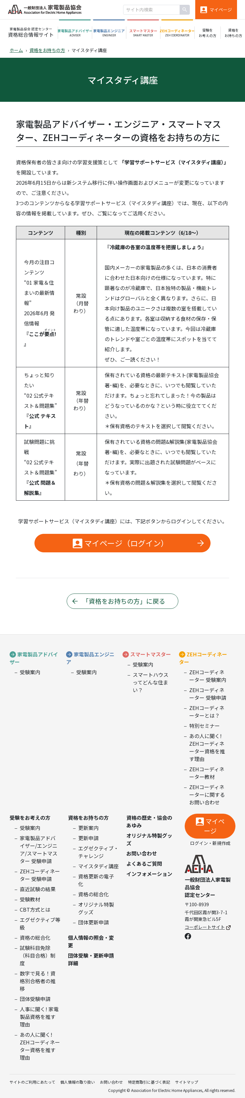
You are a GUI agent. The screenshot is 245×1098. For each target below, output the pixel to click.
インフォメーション (149, 874)
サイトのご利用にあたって (32, 1082)
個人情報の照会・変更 (91, 941)
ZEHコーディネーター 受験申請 (207, 693)
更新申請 (88, 838)
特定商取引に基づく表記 (149, 1082)
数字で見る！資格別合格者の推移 (38, 980)
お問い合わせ (141, 853)
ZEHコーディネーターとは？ (206, 711)
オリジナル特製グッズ (96, 908)
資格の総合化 (35, 937)
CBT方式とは (35, 909)
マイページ (214, 826)
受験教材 (30, 899)
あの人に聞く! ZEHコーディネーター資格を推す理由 (207, 747)
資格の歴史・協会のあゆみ (149, 821)
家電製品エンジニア (90, 658)
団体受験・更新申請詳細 (91, 959)
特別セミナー (204, 725)
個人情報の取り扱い (77, 1082)
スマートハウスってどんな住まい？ (150, 682)
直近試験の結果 (38, 889)
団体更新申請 (93, 922)
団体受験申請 (35, 999)
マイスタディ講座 (98, 866)
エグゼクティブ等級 (40, 923)
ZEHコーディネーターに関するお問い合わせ (207, 794)
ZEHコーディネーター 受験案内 (207, 675)
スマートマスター (150, 654)
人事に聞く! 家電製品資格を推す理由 (39, 1016)
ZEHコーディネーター (203, 658)
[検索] (185, 10)
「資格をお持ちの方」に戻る (123, 601)
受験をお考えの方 (30, 817)
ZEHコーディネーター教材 (206, 773)
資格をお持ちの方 (47, 50)
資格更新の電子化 (96, 880)
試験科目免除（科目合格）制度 (38, 955)
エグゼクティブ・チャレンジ (98, 852)
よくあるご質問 (144, 863)
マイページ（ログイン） (126, 543)
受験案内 (30, 672)
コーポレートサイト (208, 927)
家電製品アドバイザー (34, 658)
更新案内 (88, 828)
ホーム (16, 50)
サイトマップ (186, 1082)
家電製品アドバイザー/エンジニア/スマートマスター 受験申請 (38, 849)
